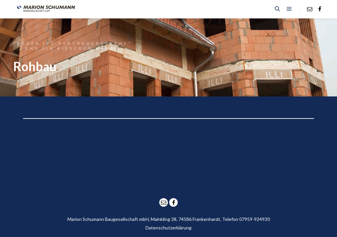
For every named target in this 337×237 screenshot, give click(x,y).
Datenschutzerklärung (168, 227)
